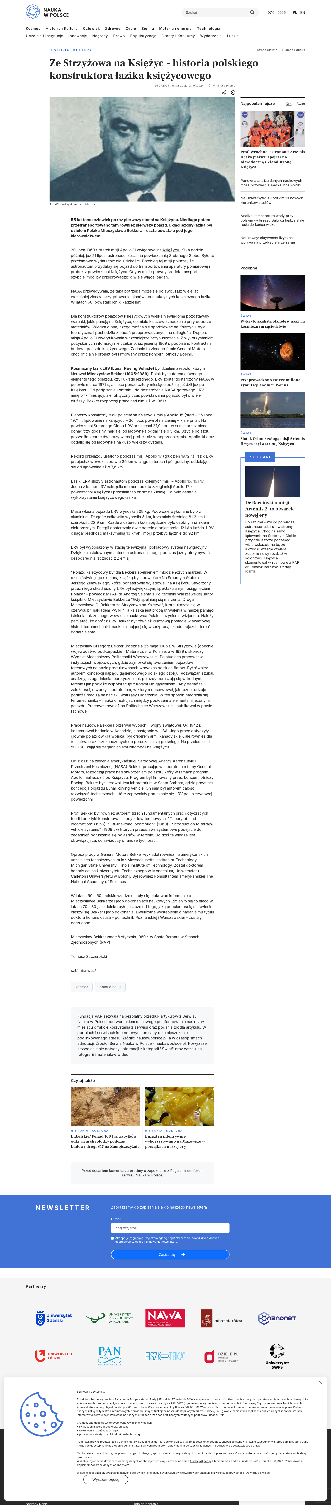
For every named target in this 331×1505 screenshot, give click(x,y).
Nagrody (100, 36)
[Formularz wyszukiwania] (220, 12)
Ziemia (147, 28)
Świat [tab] (301, 104)
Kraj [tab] (289, 104)
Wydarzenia (211, 36)
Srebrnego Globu (184, 255)
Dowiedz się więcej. (258, 1472)
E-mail (116, 1219)
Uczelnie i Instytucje (44, 36)
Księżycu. (171, 250)
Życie (131, 28)
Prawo (119, 36)
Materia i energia (175, 28)
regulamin (136, 1238)
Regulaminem (181, 1170)
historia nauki (110, 987)
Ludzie (233, 36)
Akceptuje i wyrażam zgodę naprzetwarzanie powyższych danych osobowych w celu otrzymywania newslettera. (167, 1239)
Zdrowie (113, 28)
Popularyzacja (143, 36)
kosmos (81, 987)
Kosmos (33, 28)
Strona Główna (267, 50)
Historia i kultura (71, 50)
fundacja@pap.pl (200, 1461)
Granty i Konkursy (178, 36)
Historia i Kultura (62, 28)
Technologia (208, 28)
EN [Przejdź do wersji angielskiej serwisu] (302, 12)
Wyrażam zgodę (105, 1479)
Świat (246, 315)
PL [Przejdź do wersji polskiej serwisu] (295, 12)
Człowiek (91, 28)
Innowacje (77, 36)
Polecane (260, 457)
